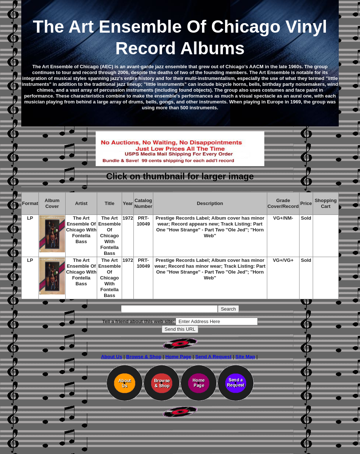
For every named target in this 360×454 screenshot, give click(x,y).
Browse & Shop (143, 356)
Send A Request (213, 356)
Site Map (245, 356)
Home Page (178, 356)
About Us (111, 356)
